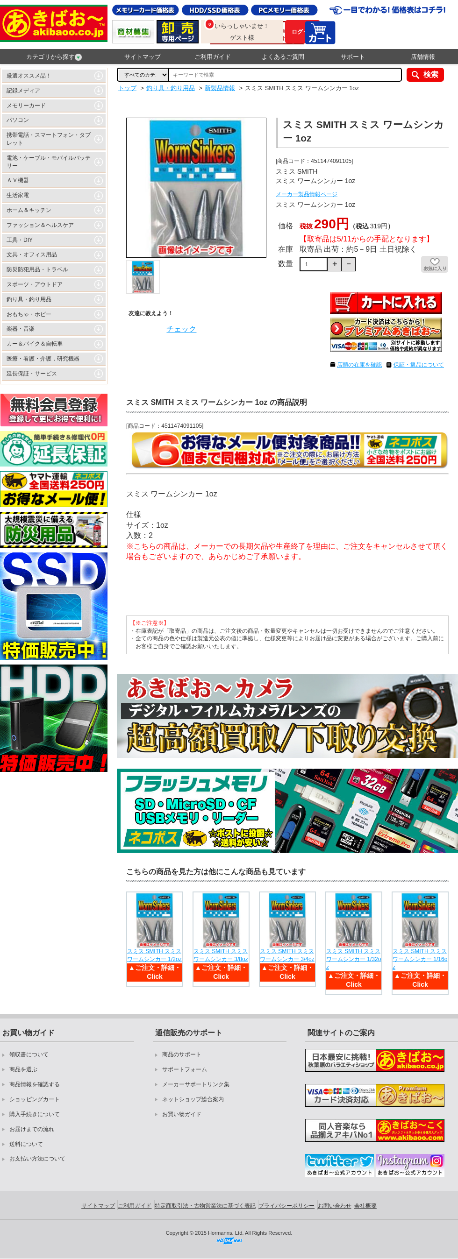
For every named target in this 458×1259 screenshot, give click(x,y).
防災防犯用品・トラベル (37, 269)
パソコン (18, 120)
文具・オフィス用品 (32, 254)
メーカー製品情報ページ (306, 194)
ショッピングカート (34, 1099)
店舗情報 (423, 56)
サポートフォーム (184, 1069)
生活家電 (18, 195)
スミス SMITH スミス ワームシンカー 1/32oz (353, 959)
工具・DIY (20, 240)
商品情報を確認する (34, 1084)
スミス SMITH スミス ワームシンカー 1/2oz (154, 955)
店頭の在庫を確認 (359, 364)
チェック (181, 329)
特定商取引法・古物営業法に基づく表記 (205, 1206)
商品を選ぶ (23, 1069)
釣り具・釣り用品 (29, 299)
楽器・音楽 (21, 328)
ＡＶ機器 (18, 180)
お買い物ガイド (181, 1114)
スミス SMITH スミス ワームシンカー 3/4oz (287, 955)
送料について (26, 1144)
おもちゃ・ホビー (29, 314)
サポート (353, 56)
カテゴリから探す (54, 57)
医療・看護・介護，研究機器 (43, 358)
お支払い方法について (37, 1158)
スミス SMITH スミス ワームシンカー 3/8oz (220, 955)
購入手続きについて (34, 1114)
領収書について (29, 1054)
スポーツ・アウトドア (35, 284)
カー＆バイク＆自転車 (35, 343)
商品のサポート (181, 1054)
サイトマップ (142, 56)
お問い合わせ (334, 1206)
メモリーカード (26, 105)
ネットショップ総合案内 (193, 1099)
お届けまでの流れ (31, 1129)
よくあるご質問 (283, 56)
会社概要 (365, 1206)
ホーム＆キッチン (29, 210)
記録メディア (23, 90)
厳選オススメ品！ (29, 75)
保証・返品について (419, 364)
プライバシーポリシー (286, 1206)
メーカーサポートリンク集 (195, 1084)
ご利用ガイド (212, 56)
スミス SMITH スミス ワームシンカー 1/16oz (420, 959)
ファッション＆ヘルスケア (40, 225)
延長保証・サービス (32, 373)
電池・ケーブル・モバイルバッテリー (49, 162)
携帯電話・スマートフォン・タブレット (49, 139)
